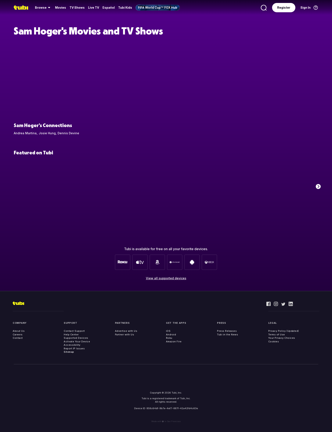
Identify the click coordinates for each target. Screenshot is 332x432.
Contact (18, 337)
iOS (168, 330)
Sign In (305, 7)
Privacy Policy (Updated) (283, 330)
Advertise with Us (126, 330)
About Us (19, 330)
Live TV (93, 7)
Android (171, 334)
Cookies (273, 341)
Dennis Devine (68, 133)
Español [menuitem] (108, 7)
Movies (60, 7)
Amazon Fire (174, 341)
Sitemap (69, 351)
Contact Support (74, 330)
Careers (18, 334)
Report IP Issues (74, 348)
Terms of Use (276, 334)
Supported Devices (76, 337)
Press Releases (227, 330)
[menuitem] (43, 7)
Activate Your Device (77, 341)
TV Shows (77, 7)
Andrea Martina (25, 133)
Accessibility (72, 344)
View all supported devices (166, 278)
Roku (169, 337)
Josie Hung (47, 133)
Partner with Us (124, 334)
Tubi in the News (227, 334)
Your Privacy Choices (281, 337)
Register (283, 7)
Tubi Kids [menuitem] (125, 7)
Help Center (71, 334)
